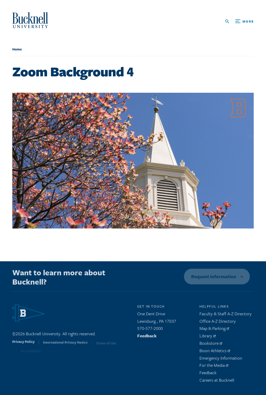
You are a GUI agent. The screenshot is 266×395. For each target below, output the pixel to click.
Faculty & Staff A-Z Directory (225, 315)
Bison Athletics (214, 352)
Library (207, 337)
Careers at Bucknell (216, 381)
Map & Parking (214, 330)
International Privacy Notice (65, 345)
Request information (212, 276)
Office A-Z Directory (217, 322)
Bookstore (210, 344)
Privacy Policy (23, 344)
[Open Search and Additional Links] (239, 21)
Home (17, 49)
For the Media (213, 366)
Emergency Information (220, 359)
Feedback (147, 337)
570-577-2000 (150, 330)
